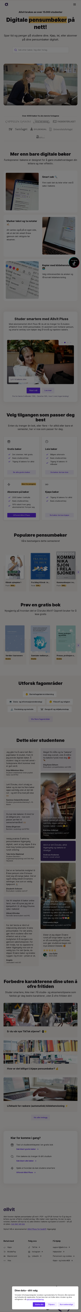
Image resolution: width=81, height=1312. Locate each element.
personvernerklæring (35, 1299)
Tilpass (51, 1304)
